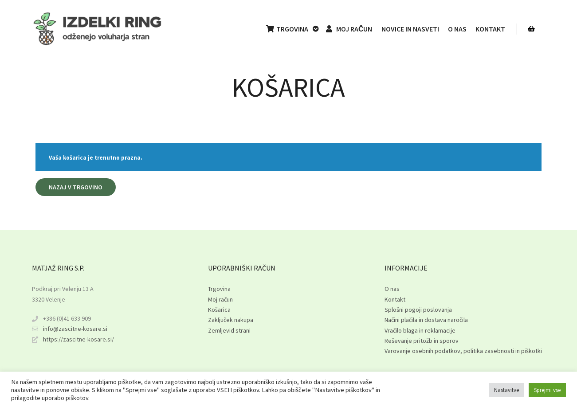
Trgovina (219, 289)
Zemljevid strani (229, 330)
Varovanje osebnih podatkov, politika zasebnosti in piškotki (463, 351)
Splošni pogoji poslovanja (418, 310)
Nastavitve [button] (506, 390)
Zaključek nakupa (230, 320)
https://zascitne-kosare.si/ (73, 339)
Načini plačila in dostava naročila (426, 320)
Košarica (219, 310)
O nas (392, 289)
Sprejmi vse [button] (547, 390)
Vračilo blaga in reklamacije (420, 330)
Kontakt (395, 299)
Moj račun (220, 299)
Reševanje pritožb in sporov (422, 341)
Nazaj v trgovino (75, 187)
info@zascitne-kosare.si (69, 329)
